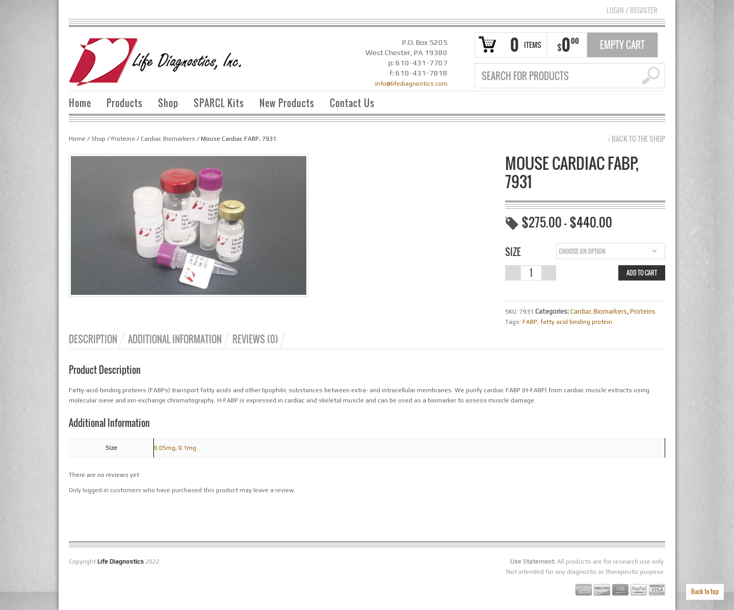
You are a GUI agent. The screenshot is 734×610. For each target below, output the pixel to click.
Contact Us (352, 103)
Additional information (175, 339)
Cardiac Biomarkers (168, 138)
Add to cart (641, 272)
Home (80, 103)
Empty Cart (622, 45)
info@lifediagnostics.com (411, 83)
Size (513, 252)
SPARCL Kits (219, 103)
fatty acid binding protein (576, 321)
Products (125, 103)
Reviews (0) (255, 339)
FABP (529, 321)
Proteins (123, 138)
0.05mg (164, 447)
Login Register (632, 10)
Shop (168, 103)
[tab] (97, 339)
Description (93, 339)
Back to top (705, 591)
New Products (286, 103)
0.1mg (187, 447)
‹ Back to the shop (636, 139)
